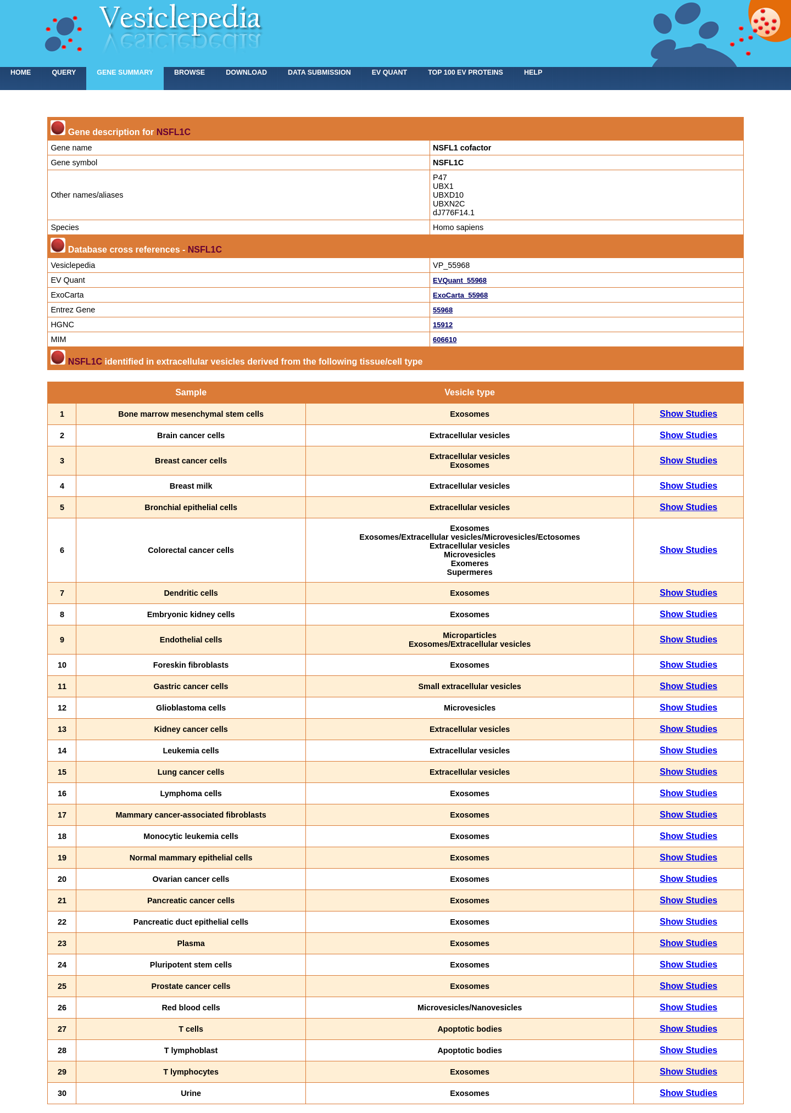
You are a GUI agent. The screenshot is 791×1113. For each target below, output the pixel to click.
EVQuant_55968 (460, 280)
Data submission (319, 72)
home (20, 72)
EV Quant (389, 72)
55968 (443, 310)
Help (533, 72)
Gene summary (125, 72)
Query (64, 72)
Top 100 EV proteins (465, 72)
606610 (444, 339)
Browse (189, 72)
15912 (443, 325)
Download (246, 72)
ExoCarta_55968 (460, 295)
